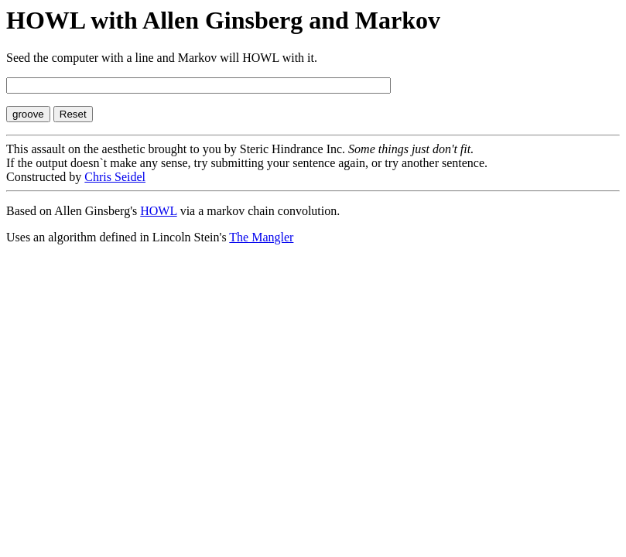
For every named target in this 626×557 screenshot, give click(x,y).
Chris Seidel (114, 176)
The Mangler (261, 237)
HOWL (158, 210)
